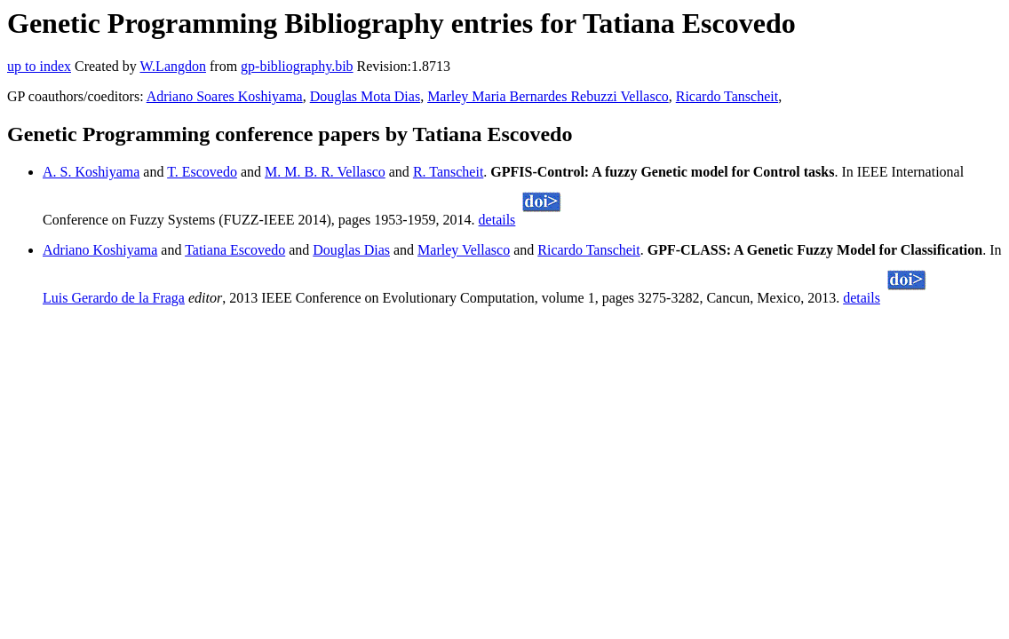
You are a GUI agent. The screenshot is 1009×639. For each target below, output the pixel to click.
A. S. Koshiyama (91, 171)
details (497, 219)
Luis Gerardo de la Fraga (114, 297)
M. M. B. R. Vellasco (325, 171)
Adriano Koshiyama (100, 249)
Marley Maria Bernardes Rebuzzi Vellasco (548, 96)
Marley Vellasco (463, 249)
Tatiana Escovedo (235, 249)
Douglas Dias (351, 249)
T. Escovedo (202, 171)
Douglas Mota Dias (365, 96)
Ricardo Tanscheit (727, 96)
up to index (39, 66)
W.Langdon (172, 66)
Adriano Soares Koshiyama (225, 96)
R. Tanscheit (448, 171)
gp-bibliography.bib (297, 66)
